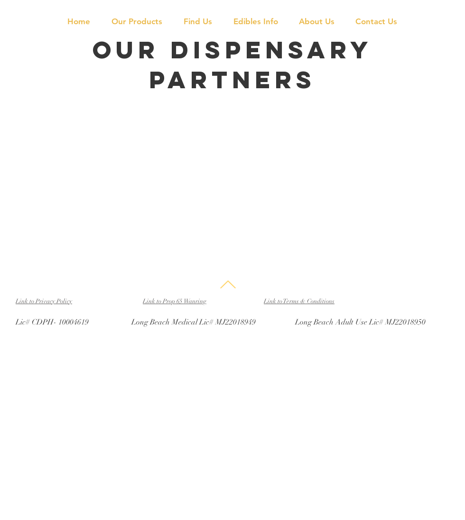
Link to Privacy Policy (44, 301)
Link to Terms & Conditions (299, 301)
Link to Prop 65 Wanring (174, 301)
